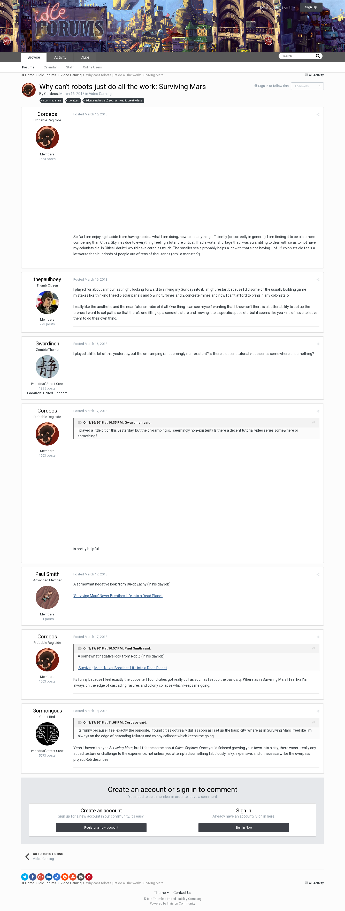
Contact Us (182, 893)
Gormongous (47, 711)
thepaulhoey (47, 279)
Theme (161, 893)
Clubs (85, 57)
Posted (90, 114)
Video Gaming (100, 94)
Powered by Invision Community (172, 903)
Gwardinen (47, 343)
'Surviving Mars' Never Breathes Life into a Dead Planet (117, 596)
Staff (70, 67)
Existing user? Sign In (277, 7)
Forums (28, 67)
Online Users (92, 67)
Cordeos (51, 94)
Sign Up (311, 7)
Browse (34, 57)
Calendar (50, 67)
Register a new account (101, 827)
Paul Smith (47, 574)
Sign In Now (243, 827)
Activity (60, 57)
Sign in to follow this (273, 86)
